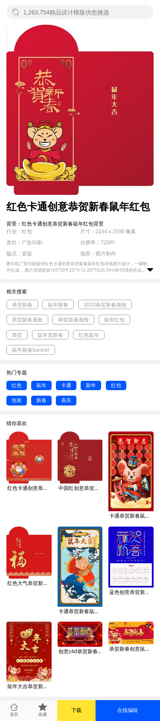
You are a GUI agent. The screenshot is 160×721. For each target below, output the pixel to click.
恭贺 (17, 335)
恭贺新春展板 (27, 319)
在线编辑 (127, 710)
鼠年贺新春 (50, 335)
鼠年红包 (114, 319)
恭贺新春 (22, 304)
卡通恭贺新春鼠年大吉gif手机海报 (131, 515)
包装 (17, 400)
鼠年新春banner (30, 349)
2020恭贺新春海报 (105, 304)
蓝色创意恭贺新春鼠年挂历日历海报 (131, 592)
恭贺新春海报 (73, 319)
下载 (76, 710)
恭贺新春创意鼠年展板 (131, 648)
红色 (17, 385)
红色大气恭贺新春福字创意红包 (29, 583)
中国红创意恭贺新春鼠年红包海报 (80, 488)
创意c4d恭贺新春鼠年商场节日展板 (80, 651)
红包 (116, 385)
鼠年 (41, 385)
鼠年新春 (58, 304)
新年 (91, 385)
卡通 (66, 385)
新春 (41, 400)
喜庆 (66, 400)
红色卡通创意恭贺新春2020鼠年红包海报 (29, 488)
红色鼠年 (89, 335)
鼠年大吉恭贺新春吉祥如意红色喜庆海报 (29, 686)
